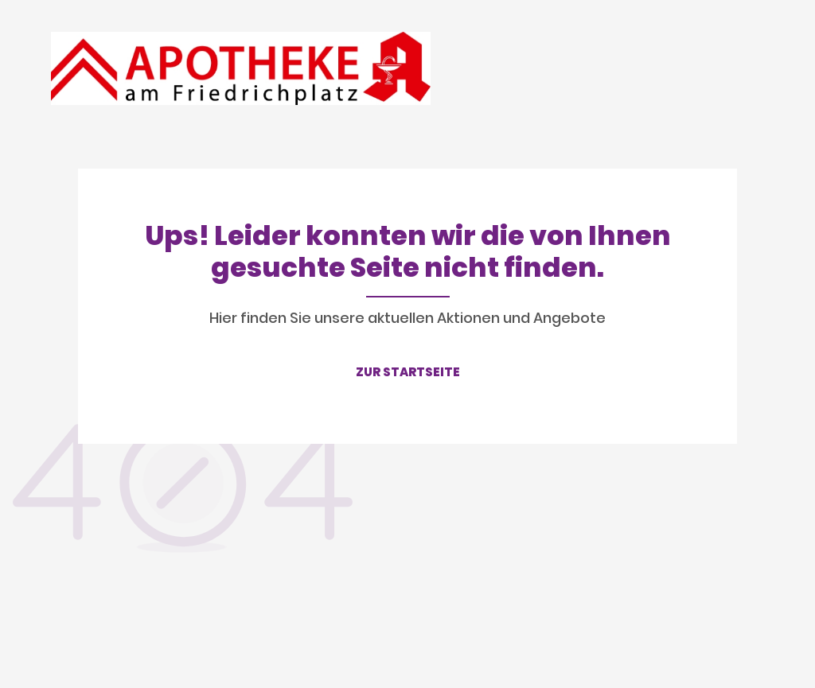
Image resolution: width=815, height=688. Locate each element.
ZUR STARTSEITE (408, 371)
